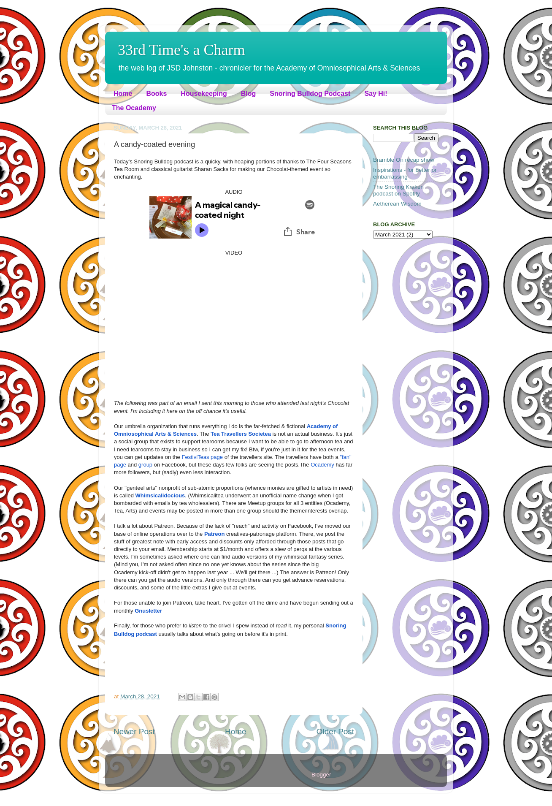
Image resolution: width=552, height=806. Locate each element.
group (145, 464)
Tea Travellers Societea (241, 434)
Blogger (321, 774)
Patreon (214, 534)
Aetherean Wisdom (397, 204)
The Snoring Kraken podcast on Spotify (398, 190)
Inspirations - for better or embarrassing (405, 173)
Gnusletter (148, 611)
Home (123, 93)
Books (156, 93)
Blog (248, 93)
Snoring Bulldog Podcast (310, 93)
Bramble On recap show (403, 160)
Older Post (335, 731)
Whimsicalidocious (160, 495)
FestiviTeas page (202, 457)
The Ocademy (134, 107)
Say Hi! (375, 93)
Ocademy (322, 464)
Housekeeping (204, 93)
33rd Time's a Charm (181, 49)
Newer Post (134, 731)
